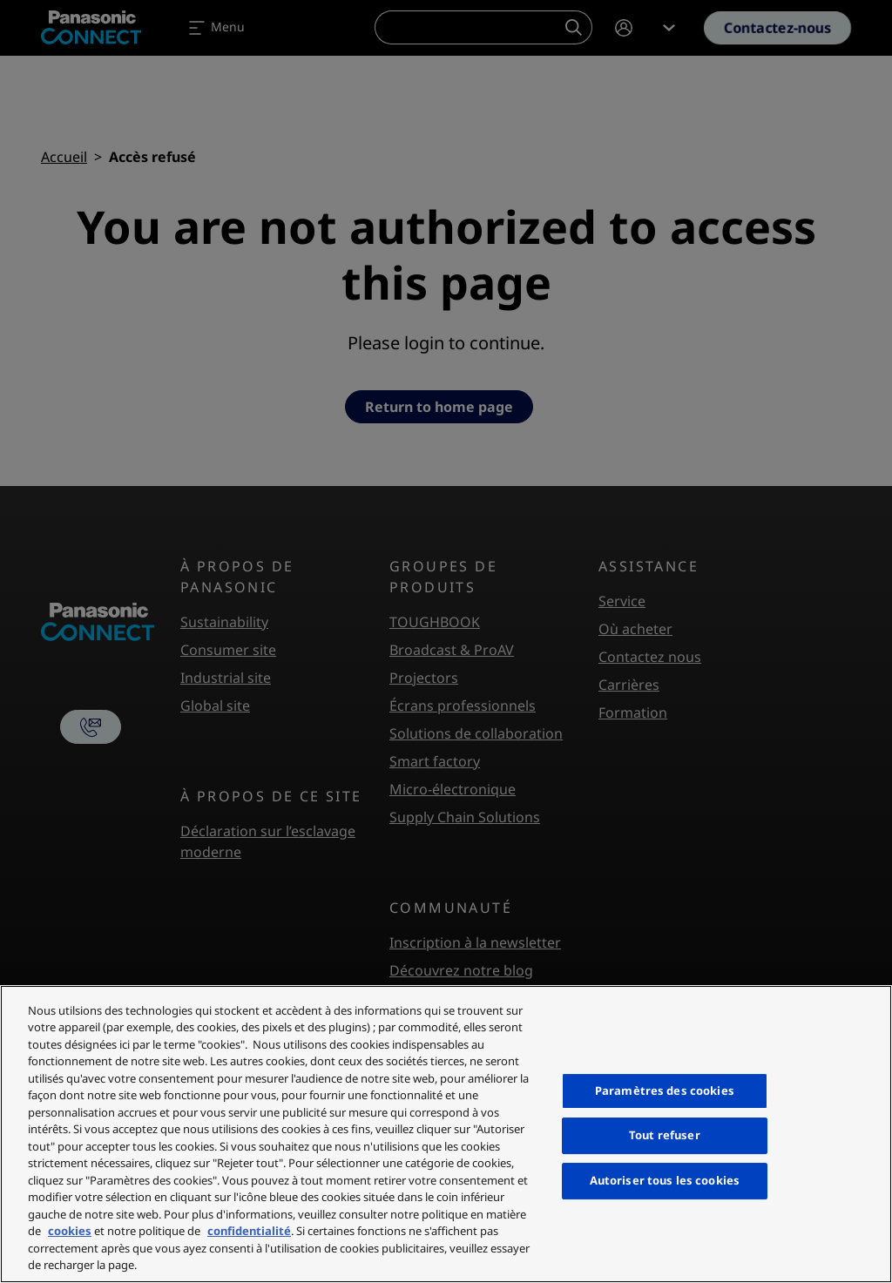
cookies (69, 1231)
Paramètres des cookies (664, 1090)
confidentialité (249, 1231)
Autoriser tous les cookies (665, 1180)
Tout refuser (664, 1136)
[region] (446, 1134)
